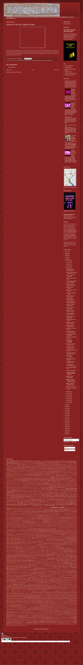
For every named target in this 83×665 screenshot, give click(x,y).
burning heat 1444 (59, 479)
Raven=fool (38, 562)
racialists (8, 560)
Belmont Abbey (47, 474)
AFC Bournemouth (16, 466)
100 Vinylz (62, 461)
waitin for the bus (28, 614)
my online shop (68, 67)
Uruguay (22, 612)
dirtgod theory (53, 492)
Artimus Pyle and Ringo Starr (55, 470)
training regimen (69, 608)
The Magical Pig (25, 600)
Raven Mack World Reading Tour (20, 562)
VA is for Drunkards (63, 612)
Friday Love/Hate (68, 117)
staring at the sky (17, 584)
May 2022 (68, 395)
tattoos (43, 591)
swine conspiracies (30, 589)
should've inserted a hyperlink (15, 577)
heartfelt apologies (48, 514)
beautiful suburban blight (72, 472)
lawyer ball (28, 530)
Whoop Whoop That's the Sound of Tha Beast (27, 618)
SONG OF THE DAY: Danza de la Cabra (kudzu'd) (73, 105)
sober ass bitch (74, 580)
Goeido (12, 510)
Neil (24, 546)
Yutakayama (20, 625)
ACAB (69, 465)
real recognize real (32, 563)
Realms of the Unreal (57, 563)
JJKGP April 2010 (60, 522)
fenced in (19, 501)
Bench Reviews (55, 474)
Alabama (33, 466)
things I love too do (31, 604)
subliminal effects (29, 587)
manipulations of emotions (30, 537)
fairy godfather (17, 500)
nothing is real (18, 548)
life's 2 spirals (36, 531)
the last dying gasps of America (32, 597)
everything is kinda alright (14, 499)
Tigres (75, 605)
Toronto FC (13, 608)
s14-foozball (41, 569)
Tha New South (33, 592)
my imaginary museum (13, 543)
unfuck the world (43, 610)
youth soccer (15, 625)
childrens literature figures (54, 483)
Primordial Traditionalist (31, 558)
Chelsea (27, 483)
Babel (29, 471)
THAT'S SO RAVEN (56, 592)
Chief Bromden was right (42, 483)
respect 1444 (24, 566)
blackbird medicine (60, 475)
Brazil (33, 478)
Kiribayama (55, 527)
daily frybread (14, 490)
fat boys (44, 500)
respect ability (39, 566)
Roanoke (32, 567)
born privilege (60, 476)
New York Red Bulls (72, 546)
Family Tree (30, 500)
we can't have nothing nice (19, 616)
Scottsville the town (55, 572)
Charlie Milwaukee (15, 483)
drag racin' (63, 494)
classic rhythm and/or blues (59, 484)
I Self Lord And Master (64, 518)
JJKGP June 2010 (42, 525)
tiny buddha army (19, 607)
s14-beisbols (17, 569)
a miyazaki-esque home (31, 465)
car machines (69, 480)
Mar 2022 (68, 398)
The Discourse (48, 593)
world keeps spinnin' (68, 621)
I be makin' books (25, 518)
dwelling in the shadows (60, 495)
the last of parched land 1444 (22, 599)
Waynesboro (8, 616)
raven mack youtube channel (71, 73)
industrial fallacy (26, 521)
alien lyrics (45, 466)
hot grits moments (15, 517)
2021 (66, 404)
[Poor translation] (8, 639)
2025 (66, 253)
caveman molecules (31, 482)
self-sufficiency (49, 573)
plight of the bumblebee (56, 555)
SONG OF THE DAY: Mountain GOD (70, 270)
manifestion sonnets (20, 537)
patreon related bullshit (68, 551)
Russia (46, 568)
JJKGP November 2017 (53, 526)
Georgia (21, 508)
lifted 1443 (57, 531)
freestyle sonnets (48, 505)
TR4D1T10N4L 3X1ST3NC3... (69, 356)
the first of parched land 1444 (70, 595)
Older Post (56, 69)
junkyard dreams (13, 527)
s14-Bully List (23, 569)
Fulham (20, 507)
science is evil (42, 572)
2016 (66, 413)
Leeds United (16, 531)
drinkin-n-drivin (37, 495)
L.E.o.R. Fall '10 (65, 529)
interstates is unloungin (70, 521)
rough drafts (30, 568)
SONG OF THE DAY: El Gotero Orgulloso (71, 302)
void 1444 (8, 614)
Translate (72, 442)
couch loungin (42, 487)
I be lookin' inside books (15, 518)
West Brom (62, 616)
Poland (75, 555)
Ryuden (58, 568)
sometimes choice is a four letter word (31, 581)
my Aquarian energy (59, 542)
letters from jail (29, 531)
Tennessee (8, 592)
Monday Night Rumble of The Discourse (18, 540)
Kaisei (44, 527)
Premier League (12, 558)
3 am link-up (26, 463)
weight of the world (56, 616)
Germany (26, 508)
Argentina (22, 470)
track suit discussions (55, 608)
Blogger (47, 629)
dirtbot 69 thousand (44, 492)
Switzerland (45, 589)
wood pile (23, 621)
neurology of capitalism (31, 546)
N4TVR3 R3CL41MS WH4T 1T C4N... (70, 311)
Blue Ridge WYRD (32, 476)
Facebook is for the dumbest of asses (70, 499)
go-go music (56, 508)
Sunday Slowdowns (71, 587)
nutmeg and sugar (32, 548)
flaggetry (71, 501)
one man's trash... (42, 550)
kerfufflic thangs (49, 527)
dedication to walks (28, 491)
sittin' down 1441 (66, 577)
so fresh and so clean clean (55, 580)
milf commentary (34, 539)
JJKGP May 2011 (23, 526)
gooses (41, 510)
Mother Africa (60, 540)
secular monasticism (25, 573)
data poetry (35, 490)
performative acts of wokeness (58, 552)
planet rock (64, 554)
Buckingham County (54, 478)
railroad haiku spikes (16, 560)
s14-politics (59, 569)
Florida (27, 503)
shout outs (24, 577)
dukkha (52, 495)
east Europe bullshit (71, 495)
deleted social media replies (46, 491)
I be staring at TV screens (35, 518)
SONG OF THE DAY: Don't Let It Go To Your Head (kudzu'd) (73, 153)
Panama (55, 551)
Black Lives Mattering (44, 475)
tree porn (39, 609)
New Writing (56, 546)
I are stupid (57, 517)
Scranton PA (63, 572)
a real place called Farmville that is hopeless (46, 465)
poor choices (31, 556)
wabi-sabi (14, 614)
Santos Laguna (30, 571)
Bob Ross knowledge (39, 476)
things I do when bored (22, 604)
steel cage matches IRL (33, 584)
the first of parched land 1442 (41, 595)
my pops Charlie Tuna (63, 543)
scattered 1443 (11, 572)
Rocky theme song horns (47, 567)
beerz (25, 474)
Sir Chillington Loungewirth (56, 577)
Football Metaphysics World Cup (26, 504)
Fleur (15, 503)
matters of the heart (10, 538)
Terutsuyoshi (27, 592)
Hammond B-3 (18, 512)
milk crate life (41, 539)
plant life (8, 555)
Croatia (27, 488)
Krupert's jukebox (28, 60)
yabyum (70, 622)
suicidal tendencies (38, 587)
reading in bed (68, 562)
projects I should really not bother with (66, 558)
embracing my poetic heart (16, 497)
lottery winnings (46, 534)
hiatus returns (72, 514)
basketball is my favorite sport (11, 472)
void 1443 (73, 613)
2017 (66, 412)
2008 (66, 428)
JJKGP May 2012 (32, 526)
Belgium (41, 474)
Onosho (8, 551)
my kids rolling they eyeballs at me (27, 543)
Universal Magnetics (10, 612)
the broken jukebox (66, 592)
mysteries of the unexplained (11, 544)
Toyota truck (38, 608)
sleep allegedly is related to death (27, 579)
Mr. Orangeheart (27, 542)
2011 (66, 422)
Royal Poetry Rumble (38, 568)
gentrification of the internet (11, 508)
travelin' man (31, 609)
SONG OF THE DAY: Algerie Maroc (70, 296)
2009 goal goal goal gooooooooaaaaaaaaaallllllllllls (45, 462)
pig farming (47, 554)
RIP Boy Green (11, 567)
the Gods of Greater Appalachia (53, 596)
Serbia (13, 575)
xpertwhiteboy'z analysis (31, 622)
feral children (25, 501)
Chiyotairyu (19, 484)
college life (35, 486)
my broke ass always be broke (70, 542)
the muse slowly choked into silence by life (51, 600)
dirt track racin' (35, 492)
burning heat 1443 (49, 479)
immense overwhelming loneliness (68, 519)
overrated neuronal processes (46, 551)
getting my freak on (32, 508)
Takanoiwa (74, 589)
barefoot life (62, 471)
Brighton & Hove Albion (40, 478)
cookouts (11, 487)
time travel (12, 607)
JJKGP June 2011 (50, 525)
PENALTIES (13, 552)
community (45, 486)
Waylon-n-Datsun (72, 614)
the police (71, 600)
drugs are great (46, 495)
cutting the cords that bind (59, 488)
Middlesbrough (23, 539)
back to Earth (44, 471)
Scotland (48, 572)
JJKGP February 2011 (48, 523)
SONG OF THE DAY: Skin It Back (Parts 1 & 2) (71, 273)
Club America (19, 486)
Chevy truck (33, 483)
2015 (66, 415)
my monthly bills (46, 543)
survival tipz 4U (53, 588)
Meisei (39, 538)
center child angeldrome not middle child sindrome (50, 482)
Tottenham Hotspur (20, 608)
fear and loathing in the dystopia (53, 500)
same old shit (19, 571)
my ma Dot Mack (38, 543)
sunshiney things (15, 588)
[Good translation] (3, 639)
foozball (37, 504)
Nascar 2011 (46, 544)
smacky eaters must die (20, 580)
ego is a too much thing (36, 496)
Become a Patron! (67, 23)
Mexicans (17, 539)
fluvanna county (33, 503)
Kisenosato (60, 527)
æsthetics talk (74, 465)
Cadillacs (36, 480)
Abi (66, 465)
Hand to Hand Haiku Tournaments (28, 512)
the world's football (35, 603)
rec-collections (65, 563)
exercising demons (44, 499)
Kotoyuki (18, 529)
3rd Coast (31, 463)
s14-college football (32, 569)
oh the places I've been (63, 548)
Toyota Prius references (30, 608)
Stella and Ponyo (42, 584)
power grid (64, 556)
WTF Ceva (23, 622)
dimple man (29, 492)
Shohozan (61, 576)
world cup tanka (50, 621)
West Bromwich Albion (69, 616)
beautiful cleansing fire (51, 472)
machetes (24, 535)
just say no (35, 527)
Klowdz (74, 527)
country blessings (50, 487)
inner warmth (34, 521)
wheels (19, 617)
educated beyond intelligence (24, 496)
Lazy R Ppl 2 (34, 530)
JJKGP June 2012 (59, 525)
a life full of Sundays (21, 465)
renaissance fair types (46, 564)
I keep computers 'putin (53, 518)
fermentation (32, 501)
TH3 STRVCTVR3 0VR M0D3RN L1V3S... (71, 353)
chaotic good (8, 483)
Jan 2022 (68, 402)
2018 (66, 410)
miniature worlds (57, 539)
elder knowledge (50, 496)
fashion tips (38, 500)
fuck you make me (14, 507)
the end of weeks (71, 593)
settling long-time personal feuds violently (46, 575)
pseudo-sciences (9, 559)
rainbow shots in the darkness (40, 560)
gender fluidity (73, 507)
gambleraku (55, 507)
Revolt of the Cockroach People (53, 566)
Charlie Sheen (22, 483)
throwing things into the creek (61, 605)
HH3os (66, 514)
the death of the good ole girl (39, 593)
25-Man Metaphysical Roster (12, 463)
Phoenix (20, 554)
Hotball (21, 517)
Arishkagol (27, 470)
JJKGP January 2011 (68, 523)
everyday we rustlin (65, 497)
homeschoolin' (51, 516)
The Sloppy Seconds (56, 601)
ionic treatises (8, 522)
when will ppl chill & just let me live (57, 617)
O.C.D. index (39, 548)
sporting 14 (58, 583)
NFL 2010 (22, 547)
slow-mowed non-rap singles (67, 579)
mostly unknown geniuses (51, 540)
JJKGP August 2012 (16, 523)
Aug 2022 (68, 267)
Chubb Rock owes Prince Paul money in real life (31, 484)
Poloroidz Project (22, 556)
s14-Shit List (65, 569)
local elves (18, 534)
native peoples (62, 544)
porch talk (37, 556)
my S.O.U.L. (73, 543)
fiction (37, 501)
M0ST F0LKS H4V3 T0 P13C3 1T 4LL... (70, 345)
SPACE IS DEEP (39, 583)
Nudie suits (25, 548)
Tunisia (65, 609)
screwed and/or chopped (71, 572)
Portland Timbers (53, 556)
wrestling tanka (15, 622)
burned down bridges (18, 479)
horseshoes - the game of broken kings (69, 515)
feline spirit (13, 501)
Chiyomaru (74, 483)
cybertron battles (69, 488)
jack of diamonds (38, 522)
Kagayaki (39, 527)
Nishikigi (37, 547)
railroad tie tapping (27, 560)
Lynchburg (74, 534)
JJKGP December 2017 (37, 523)
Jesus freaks (52, 522)
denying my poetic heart (68, 491)
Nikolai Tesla (32, 547)
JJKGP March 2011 (68, 525)
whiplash (66, 617)
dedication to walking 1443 (16, 491)
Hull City (32, 517)
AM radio (14, 467)
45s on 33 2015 (46, 463)
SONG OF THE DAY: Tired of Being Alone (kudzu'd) (73, 91)
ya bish (66, 622)
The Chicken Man (15, 593)
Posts (66, 447)
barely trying (68, 471)
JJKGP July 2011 (25, 525)
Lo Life (13, 534)
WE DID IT (29, 616)
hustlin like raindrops (49, 517)
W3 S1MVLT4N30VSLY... (71, 386)
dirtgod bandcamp (68, 71)
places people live (56, 554)
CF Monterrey (64, 482)
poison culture (69, 555)
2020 (66, 406)
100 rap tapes (55, 461)
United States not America (68, 610)
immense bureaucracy (56, 519)
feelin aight (71, 500)
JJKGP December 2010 (26, 523)
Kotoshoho (13, 529)
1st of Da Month (31, 462)
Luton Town (68, 534)
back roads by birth (20, 60)
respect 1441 (72, 564)
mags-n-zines (46, 535)
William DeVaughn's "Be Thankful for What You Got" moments (28, 620)
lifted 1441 (44, 531)
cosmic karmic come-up (28, 487)
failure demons (10, 500)
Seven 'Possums (58, 575)
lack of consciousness (20, 530)
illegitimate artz (46, 519)
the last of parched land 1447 (36, 599)
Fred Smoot (29, 505)
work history (34, 621)
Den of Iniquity (55, 491)
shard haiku (18, 576)
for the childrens (45, 504)
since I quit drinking (39, 577)
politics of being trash (11, 556)
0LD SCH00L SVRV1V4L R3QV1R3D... (71, 335)
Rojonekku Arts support (56, 567)
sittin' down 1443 (14, 579)
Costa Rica (36, 487)
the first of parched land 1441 (27, 595)
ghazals (39, 508)
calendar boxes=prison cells (53, 480)
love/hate (62, 534)
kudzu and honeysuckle (47, 529)
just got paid (29, 527)
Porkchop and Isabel (45, 556)
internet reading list (53, 521)
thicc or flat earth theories (11, 604)
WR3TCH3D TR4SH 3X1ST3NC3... (70, 305)
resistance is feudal (56, 564)
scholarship (34, 572)
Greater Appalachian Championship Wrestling (22, 511)
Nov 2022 (68, 262)
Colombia (40, 486)
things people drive (16, 605)
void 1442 (67, 613)
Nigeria (27, 547)
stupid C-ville (51, 585)
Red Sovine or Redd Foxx (10, 564)
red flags (73, 563)
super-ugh (23, 588)
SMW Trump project (44, 580)
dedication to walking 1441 (60, 490)
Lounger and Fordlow (55, 534)
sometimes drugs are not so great (47, 581)
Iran (13, 522)
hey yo (62, 514)
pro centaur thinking (42, 558)
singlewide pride (47, 577)
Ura (18, 612)
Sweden (23, 589)
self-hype (42, 573)
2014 (66, 417)
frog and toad (56, 505)
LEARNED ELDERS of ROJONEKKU (57, 530)
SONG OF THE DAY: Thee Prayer (70, 276)
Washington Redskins (58, 614)
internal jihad (45, 521)
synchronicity (51, 589)
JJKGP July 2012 (33, 525)
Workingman (42, 621)
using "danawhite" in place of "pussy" (50, 612)
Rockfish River (38, 567)
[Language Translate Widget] (71, 440)
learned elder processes (43, 530)
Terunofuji (22, 592)
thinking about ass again (26, 605)
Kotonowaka (8, 529)
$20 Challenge (48, 461)
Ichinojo (39, 519)
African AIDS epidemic (26, 466)
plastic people (46, 555)
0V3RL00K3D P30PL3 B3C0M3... (70, 359)
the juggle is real (19, 597)
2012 (66, 421)
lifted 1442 (50, 531)
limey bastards (13, 533)
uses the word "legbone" (37, 612)
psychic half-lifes (18, 559)
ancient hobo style (10, 469)
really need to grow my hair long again (43, 563)
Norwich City (11, 548)
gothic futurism (47, 510)
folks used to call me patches (45, 503)
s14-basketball (9, 569)
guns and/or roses (66, 511)
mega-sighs (19, 538)
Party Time (60, 551)
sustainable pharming (72, 588)
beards (43, 472)
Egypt (44, 496)
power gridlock (73, 556)
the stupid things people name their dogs (69, 601)
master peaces (48, 537)
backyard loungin (53, 471)
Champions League (71, 482)
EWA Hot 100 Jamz (35, 499)
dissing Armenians (73, 492)
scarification (58, 571)
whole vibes (15, 618)
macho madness (31, 535)
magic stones (38, 535)
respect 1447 (31, 566)
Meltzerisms (43, 538)
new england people (41, 546)
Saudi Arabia (44, 571)
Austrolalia (15, 471)
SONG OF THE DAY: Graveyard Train (70, 326)
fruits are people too (63, 505)
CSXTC (38, 488)
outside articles (36, 551)
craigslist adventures (72, 487)
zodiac (25, 625)
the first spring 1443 (23, 596)
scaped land (50, 571)
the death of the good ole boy (26, 593)
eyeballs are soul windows (55, 499)
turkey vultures (70, 609)
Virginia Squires (49, 60)
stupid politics (20, 587)
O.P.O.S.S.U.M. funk (47, 548)
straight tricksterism (67, 584)
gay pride (66, 507)
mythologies (38, 544)
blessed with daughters (70, 475)
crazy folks (8, 488)
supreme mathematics (42, 588)
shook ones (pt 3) (68, 576)
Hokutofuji (27, 515)
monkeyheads (30, 540)
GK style (43, 508)
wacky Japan (20, 614)
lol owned (24, 534)
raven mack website (69, 66)
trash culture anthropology (21, 609)
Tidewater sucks (69, 605)
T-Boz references (57, 589)
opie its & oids (14, 551)
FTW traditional (71, 505)
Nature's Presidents (10, 546)
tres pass (45, 609)
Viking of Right (38, 613)
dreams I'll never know (16, 495)
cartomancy (24, 482)
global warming (49, 508)
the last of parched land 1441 (49, 597)
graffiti (64, 510)
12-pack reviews (70, 461)
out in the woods (28, 551)
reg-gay (25, 564)
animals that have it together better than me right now (49, 469)
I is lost (44, 518)
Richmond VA (65, 566)
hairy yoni (8, 512)
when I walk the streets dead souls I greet (40, 617)
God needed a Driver (69, 508)
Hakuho (13, 512)
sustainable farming (62, 588)
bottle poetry (20, 478)
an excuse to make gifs (47, 467)
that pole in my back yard (44, 592)
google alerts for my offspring (24, 510)
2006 (66, 432)
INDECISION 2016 (17, 521)
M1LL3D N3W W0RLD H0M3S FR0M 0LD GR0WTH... (70, 373)
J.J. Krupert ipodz (27, 522)
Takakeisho (69, 589)
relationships (31, 564)
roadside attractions (24, 567)
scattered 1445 (27, 572)
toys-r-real (46, 608)
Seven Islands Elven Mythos (67, 575)
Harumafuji (48, 512)
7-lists (75, 463)
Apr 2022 (68, 397)
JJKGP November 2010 (42, 526)
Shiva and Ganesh (55, 576)
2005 (66, 433)
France (7, 505)
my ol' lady (54, 543)
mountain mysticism (18, 542)
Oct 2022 (68, 264)
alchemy (39, 466)
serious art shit (19, 575)
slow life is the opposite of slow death (52, 579)
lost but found (38, 534)
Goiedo (16, 510)
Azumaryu (24, 471)
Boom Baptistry (52, 476)
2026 (66, 251)
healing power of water (24, 514)
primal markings (21, 558)
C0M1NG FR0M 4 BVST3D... (69, 288)
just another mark (21, 527)
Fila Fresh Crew (51, 501)
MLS (9, 540)
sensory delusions (68, 573)
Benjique (60, 474)
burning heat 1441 (29, 479)
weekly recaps (48, 616)
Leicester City (22, 531)
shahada (12, 576)
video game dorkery (30, 613)
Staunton (26, 584)
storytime (60, 584)
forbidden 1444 (71, 504)
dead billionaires (42, 490)
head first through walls (13, 514)
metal (66, 538)
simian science (30, 577)
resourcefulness (65, 564)
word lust (28, 621)
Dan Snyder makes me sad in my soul (25, 490)
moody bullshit (37, 540)
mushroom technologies (37, 542)
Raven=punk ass (60, 562)
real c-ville (75, 562)
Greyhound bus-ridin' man (37, 511)
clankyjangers (50, 484)
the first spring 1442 (12, 596)
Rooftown (25, 568)
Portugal (59, 556)
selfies (56, 573)
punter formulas (35, 559)
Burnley (66, 479)
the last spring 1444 (69, 599)
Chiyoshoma (14, 484)
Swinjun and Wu (38, 589)
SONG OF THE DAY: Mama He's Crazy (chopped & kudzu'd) (71, 380)
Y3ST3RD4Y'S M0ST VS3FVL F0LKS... (70, 362)
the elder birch (64, 593)
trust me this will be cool (52, 609)
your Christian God (63, 624)
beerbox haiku (20, 474)
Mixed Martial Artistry (72, 539)
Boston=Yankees (74, 476)
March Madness (40, 537)
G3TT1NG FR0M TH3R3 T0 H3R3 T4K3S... (71, 282)
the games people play (33, 596)
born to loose (66, 476)
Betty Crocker (17, 475)
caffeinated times (42, 480)
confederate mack (64, 486)
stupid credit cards (59, 585)
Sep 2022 (68, 266)
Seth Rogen (35, 575)
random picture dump (51, 560)
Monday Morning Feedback (70, 81)
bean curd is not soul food (34, 472)
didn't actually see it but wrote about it (19, 492)
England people (30, 497)
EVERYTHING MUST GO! (25, 499)
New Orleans (50, 546)
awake (20, 471)
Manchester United (71, 535)
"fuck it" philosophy (11, 461)
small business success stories (31, 580)
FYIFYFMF (40, 507)
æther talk (9, 466)
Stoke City (55, 584)
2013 (66, 419)
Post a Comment (11, 67)
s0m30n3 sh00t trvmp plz (65, 568)
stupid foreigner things (68, 585)
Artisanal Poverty (65, 470)
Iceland (36, 519)
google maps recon (34, 510)
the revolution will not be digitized (35, 601)
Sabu (14, 571)
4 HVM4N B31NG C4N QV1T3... (70, 320)
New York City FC (64, 546)
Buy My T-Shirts (13, 480)
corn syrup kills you (18, 487)
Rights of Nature (73, 566)
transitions (12, 609)
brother (47, 478)
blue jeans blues (15, 476)
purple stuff (49, 559)
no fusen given (51, 547)
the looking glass (17, 600)
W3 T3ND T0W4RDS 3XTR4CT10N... (70, 314)
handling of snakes (40, 512)
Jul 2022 (68, 391)
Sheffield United (26, 576)
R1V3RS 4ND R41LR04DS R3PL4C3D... (69, 341)
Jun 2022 (68, 393)
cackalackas (30, 480)
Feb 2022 (68, 400)
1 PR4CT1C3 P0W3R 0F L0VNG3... (71, 293)
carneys (10, 482)
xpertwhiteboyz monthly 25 (44, 622)
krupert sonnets (24, 529)
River (16, 567)
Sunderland (8, 588)
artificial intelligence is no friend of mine (41, 470)
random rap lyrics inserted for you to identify (66, 560)
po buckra (63, 555)
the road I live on (47, 601)
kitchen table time (67, 527)
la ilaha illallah (10, 530)
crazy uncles (14, 488)
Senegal (61, 573)
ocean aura (54, 548)
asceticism (71, 470)
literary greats (28, 533)
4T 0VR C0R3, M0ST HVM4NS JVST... (70, 347)
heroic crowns (55, 514)
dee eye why (37, 491)
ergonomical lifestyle (46, 497)
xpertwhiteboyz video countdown (57, 622)
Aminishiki (39, 467)
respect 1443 (16, 566)
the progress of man (22, 601)
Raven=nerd (52, 562)
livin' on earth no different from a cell (57, 533)
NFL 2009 (16, 547)
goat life (61, 508)
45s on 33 (37, 463)
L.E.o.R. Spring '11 (73, 529)
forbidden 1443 (63, 504)
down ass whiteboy (44, 494)
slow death (39, 579)
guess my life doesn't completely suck (53, 511)
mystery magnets (22, 544)
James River (45, 522)
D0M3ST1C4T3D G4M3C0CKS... (70, 377)
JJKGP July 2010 (16, 525)
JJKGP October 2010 (64, 526)
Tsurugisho (61, 609)
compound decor (53, 486)
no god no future (58, 547)
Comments (67, 450)
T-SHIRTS (64, 589)
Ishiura (17, 522)
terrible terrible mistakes (15, 592)
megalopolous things (26, 538)
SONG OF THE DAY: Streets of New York (70, 285)
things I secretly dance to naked (42, 604)
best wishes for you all (67, 474)
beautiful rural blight (62, 472)
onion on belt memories (64, 550)
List (23, 533)
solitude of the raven (17, 581)
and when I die (19, 469)
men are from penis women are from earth (55, 538)
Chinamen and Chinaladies (65, 483)
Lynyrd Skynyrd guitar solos (11, 535)
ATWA (10, 471)
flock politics (20, 503)
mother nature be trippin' (70, 540)
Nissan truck (43, 547)
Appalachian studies (10, 470)
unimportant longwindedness (55, 610)
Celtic (38, 482)
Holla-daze (32, 516)
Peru (76, 552)
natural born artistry (71, 544)
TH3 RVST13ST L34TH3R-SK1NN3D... (71, 365)
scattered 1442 (74, 571)
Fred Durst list (23, 505)
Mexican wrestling (9, 539)
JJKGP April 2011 (69, 522)
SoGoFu (9, 581)
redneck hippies (19, 564)
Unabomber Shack (26, 610)
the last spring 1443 (59, 599)
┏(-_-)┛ (41, 461)
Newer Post (9, 69)
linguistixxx (19, 533)
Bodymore (46, 476)
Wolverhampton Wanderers (64, 620)
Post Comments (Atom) (17, 72)
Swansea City (18, 589)
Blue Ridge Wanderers (23, 476)
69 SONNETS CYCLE (63, 463)
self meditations (34, 573)
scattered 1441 (65, 571)
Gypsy (73, 511)
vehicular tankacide (21, 613)
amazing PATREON (62, 17)
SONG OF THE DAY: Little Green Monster (71, 332)
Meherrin (33, 538)
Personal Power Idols (69, 552)
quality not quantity (71, 559)
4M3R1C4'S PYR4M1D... (71, 370)
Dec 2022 (68, 260)
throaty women (51, 605)
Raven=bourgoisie (31, 562)
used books (28, 612)
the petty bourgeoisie (64, 600)
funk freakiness (25, 507)
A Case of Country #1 (11, 465)
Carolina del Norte (17, 482)
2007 (66, 430)
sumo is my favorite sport (60, 587)
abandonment (60, 465)
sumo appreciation (48, 587)
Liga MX (62, 531)
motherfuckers (8, 542)
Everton (58, 497)
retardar (43, 566)
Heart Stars (41, 514)
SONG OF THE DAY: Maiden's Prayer (70, 323)
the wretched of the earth (47, 603)
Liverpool (46, 533)
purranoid (56, 559)
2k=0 (21, 463)
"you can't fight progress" (24, 461)
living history (69, 533)
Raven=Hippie (45, 562)
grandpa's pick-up (9, 511)
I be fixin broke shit (65, 517)
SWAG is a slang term (10, 589)
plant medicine (15, 555)
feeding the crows (64, 500)
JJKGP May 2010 (15, 526)
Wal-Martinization (42, 614)
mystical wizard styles (31, 544)
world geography (59, 621)
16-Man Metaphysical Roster (22, 462)
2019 (66, 408)
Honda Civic (58, 515)
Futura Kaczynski (33, 507)
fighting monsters (43, 501)
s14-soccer (72, 569)
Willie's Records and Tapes (47, 620)
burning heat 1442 (39, 479)
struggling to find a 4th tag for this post (15, 585)
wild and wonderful (46, 618)
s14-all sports (73, 568)
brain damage (27, 478)
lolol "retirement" (31, 534)
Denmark (60, 491)
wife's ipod (39, 618)
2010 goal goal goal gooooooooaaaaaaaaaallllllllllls (65, 462)
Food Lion (54, 503)
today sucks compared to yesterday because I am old (47, 607)
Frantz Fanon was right (14, 505)
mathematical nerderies (70, 537)
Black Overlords (52, 475)
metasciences (72, 538)
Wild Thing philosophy (56, 618)
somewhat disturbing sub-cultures (62, 581)
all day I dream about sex (54, 466)
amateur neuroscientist (22, 467)
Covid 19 (65, 487)
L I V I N (58, 529)
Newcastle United (9, 547)
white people (72, 617)
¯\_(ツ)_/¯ (15, 60)
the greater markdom (64, 596)
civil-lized (44, 484)
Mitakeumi (65, 539)
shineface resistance (45, 576)
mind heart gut (48, 539)
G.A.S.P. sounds (47, 507)
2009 (66, 426)
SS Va (10, 584)
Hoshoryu (9, 517)
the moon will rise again (35, 600)
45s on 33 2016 (54, 463)
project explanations (51, 558)
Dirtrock (59, 492)
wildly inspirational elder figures (67, 618)
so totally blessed (66, 580)
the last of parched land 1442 (64, 597)
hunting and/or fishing (40, 517)
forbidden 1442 (54, 504)
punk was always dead (26, 559)
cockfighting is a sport (27, 486)
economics (13, 496)
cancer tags (63, 480)
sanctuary (25, 571)
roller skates (19, 568)
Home (33, 69)
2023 (66, 257)
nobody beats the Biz (67, 547)
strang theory (74, 584)
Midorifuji (28, 539)
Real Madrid (18, 563)
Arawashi (17, 470)
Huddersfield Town (27, 517)
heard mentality (34, 514)
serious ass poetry (27, 575)
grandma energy (72, 510)
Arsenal (32, 470)
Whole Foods (8, 618)
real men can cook (25, 563)
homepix (40, 516)
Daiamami (8, 490)
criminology (21, 488)
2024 (66, 255)
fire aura (66, 501)
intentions (39, 521)
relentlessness (38, 564)
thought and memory (35, 605)
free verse (41, 505)
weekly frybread (41, 616)
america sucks (32, 467)
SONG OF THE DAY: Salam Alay (70, 308)
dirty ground (65, 492)
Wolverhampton (56, 620)
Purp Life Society (42, 559)
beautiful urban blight (11, 474)
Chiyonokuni (8, 484)
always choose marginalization (66, 466)
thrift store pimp (43, 605)
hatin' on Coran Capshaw (63, 512)
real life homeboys (10, 563)
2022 (66, 259)
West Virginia (14, 617)
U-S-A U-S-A (19, 610)
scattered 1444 (19, 572)
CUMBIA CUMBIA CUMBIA (47, 488)
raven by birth (9, 562)
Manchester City (64, 535)
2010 (66, 424)
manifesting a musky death (10, 537)
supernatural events (31, 588)
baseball (74, 471)
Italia (20, 522)
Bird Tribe (36, 475)
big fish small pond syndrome (26, 475)
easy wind (8, 496)
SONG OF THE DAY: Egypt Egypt (70, 317)
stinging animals (50, 584)
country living (58, 487)
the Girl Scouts (43, 596)
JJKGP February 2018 (58, 523)
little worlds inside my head (37, 533)
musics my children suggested (49, 542)
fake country (23, 500)
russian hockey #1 (52, 568)
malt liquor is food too (55, 535)
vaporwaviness (14, 613)
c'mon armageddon (21, 480)
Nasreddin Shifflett (53, 544)
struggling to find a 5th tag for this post (39, 60)
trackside (62, 608)
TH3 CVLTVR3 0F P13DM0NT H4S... (70, 299)
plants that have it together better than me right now (31, 555)
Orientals (21, 551)
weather (34, 616)
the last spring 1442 (49, 599)
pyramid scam (63, 559)
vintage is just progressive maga (49, 613)
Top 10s (9, 608)
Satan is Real (37, 571)
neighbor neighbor (18, 546)
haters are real (54, 512)
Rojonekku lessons (66, 567)
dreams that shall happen (28, 495)
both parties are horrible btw (12, 478)
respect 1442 (9, 566)
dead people (49, 490)
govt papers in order (57, 510)
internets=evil (61, 521)
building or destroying (65, 478)
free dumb (35, 505)
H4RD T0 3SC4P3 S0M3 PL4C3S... (71, 338)
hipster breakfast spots (10, 515)
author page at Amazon (69, 75)
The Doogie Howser (56, 593)
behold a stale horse (33, 474)
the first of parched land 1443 (56, 595)
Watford (65, 614)
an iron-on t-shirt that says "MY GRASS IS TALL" (64, 467)
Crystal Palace (32, 488)
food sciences (61, 503)
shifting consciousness (35, 576)
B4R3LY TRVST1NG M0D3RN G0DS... (70, 384)
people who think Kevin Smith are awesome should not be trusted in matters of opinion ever (34, 552)
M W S (20, 535)
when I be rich (26, 617)
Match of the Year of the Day (58, 537)
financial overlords (59, 501)
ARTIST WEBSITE (10, 18)
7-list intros (70, 463)
